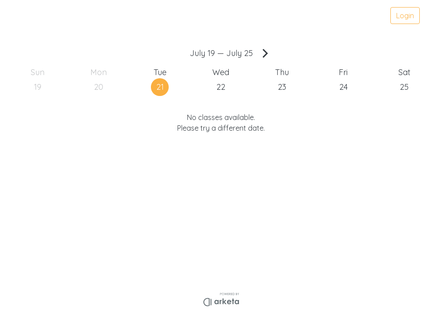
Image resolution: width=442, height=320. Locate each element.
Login (405, 15)
